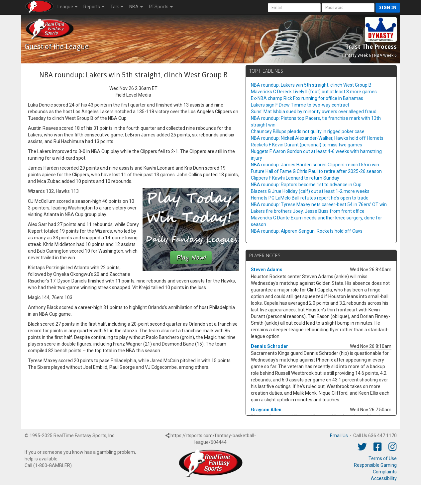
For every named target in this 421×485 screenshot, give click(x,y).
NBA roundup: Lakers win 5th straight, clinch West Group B (311, 85)
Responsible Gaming (375, 465)
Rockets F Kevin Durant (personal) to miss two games (306, 144)
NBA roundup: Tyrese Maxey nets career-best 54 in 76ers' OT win (319, 204)
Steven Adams (266, 269)
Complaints (385, 471)
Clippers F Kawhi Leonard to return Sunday (295, 178)
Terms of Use (382, 458)
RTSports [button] (161, 6)
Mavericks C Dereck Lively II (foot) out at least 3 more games (314, 91)
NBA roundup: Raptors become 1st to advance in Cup (306, 184)
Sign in (387, 7)
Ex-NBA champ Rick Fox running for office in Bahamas (307, 98)
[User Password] (348, 7)
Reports (93, 6)
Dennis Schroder (269, 346)
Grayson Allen (266, 409)
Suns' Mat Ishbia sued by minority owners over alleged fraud (313, 111)
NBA (136, 6)
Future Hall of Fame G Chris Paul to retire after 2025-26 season (316, 171)
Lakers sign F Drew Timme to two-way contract (300, 105)
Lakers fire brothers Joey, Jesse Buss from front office (308, 211)
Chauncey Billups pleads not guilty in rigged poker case (308, 131)
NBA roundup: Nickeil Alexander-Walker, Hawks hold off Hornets (317, 138)
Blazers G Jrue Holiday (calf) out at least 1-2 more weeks (310, 191)
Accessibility (384, 478)
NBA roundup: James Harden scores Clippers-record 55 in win (315, 164)
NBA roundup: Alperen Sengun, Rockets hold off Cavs (307, 231)
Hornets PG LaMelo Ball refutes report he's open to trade (309, 198)
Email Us (339, 435)
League (67, 6)
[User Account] (294, 7)
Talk (116, 6)
